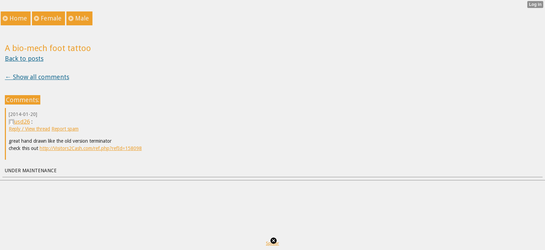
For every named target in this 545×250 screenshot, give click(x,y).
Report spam (65, 129)
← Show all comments (37, 77)
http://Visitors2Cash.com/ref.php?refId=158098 (91, 148)
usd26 (19, 121)
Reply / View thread (29, 129)
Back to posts (24, 58)
